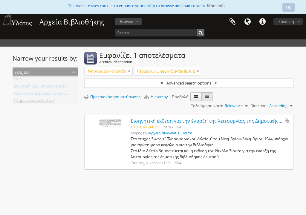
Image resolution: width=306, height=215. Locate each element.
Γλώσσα (247, 21)
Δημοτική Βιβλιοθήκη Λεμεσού (41, 87)
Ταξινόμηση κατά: (207, 105)
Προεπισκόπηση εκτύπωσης (112, 96)
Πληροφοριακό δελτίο (34, 101)
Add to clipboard (287, 121)
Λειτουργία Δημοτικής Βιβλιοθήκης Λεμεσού (53, 94)
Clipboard (232, 21)
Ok (288, 7)
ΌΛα (18, 80)
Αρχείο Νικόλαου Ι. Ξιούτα (170, 132)
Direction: (258, 105)
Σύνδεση (286, 21)
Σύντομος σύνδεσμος (262, 21)
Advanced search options (188, 83)
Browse (126, 21)
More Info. (216, 5)
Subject (22, 71)
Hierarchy (156, 96)
